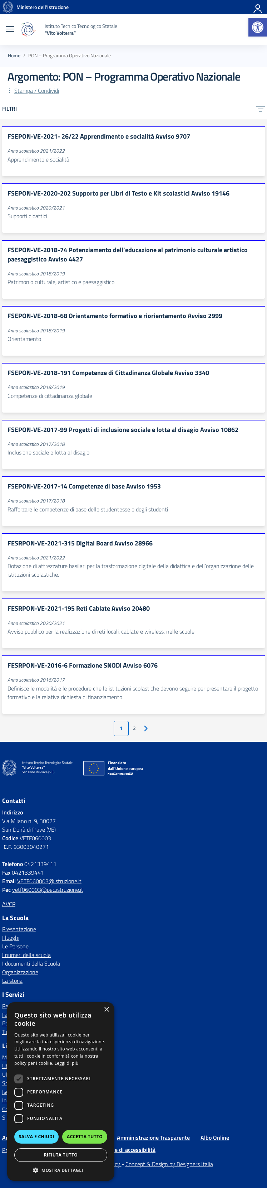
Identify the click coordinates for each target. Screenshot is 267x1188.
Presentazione (19, 929)
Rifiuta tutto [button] (61, 1155)
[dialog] (60, 1091)
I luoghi (10, 937)
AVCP (8, 904)
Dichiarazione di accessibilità (120, 1149)
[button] (257, 27)
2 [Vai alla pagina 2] (134, 728)
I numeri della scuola (26, 955)
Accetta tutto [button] (85, 1137)
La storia (12, 980)
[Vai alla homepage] (8, 7)
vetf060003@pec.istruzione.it (47, 889)
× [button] (106, 1010)
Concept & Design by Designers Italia (169, 1164)
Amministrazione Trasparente (153, 1137)
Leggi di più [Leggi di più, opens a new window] (67, 1063)
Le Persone (15, 946)
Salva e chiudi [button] (36, 1137)
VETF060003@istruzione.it (49, 881)
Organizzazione (20, 972)
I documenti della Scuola (31, 963)
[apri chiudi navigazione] (10, 29)
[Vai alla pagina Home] (14, 55)
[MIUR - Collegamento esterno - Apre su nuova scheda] (42, 7)
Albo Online (215, 1137)
